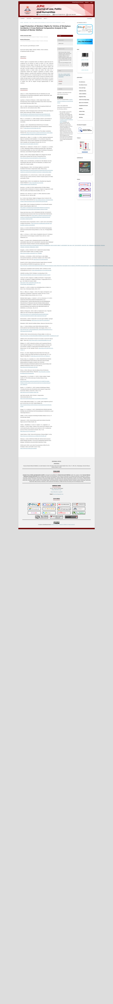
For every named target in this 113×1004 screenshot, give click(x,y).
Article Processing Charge (84, 99)
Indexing (81, 117)
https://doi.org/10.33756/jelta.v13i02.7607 (29, 392)
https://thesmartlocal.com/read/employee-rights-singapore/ (33, 158)
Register (87, 2)
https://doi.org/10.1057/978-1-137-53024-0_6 (40, 356)
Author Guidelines (82, 93)
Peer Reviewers (82, 81)
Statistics (81, 108)
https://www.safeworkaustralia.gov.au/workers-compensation (33, 398)
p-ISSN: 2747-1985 (84, 59)
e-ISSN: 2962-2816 (84, 70)
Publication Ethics (82, 90)
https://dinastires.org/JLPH (56, 491)
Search (89, 18)
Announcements (37, 18)
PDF (60, 35)
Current (22, 18)
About (45, 18)
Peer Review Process (83, 84)
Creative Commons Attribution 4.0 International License (65, 101)
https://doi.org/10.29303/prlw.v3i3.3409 (29, 367)
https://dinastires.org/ (56, 489)
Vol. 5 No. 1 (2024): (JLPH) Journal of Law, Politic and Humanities (45, 22)
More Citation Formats (64, 65)
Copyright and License (83, 105)
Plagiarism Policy (82, 96)
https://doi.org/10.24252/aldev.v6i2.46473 (29, 143)
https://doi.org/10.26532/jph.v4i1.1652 (32, 128)
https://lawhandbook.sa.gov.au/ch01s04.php (41, 270)
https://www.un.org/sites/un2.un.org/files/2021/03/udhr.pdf (33, 436)
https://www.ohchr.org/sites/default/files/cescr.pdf (40, 340)
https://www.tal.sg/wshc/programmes (28, 448)
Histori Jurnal (81, 114)
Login (91, 2)
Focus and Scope (82, 87)
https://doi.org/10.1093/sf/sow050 (40, 259)
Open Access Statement (83, 102)
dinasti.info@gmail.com (58, 494)
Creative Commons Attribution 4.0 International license (66, 121)
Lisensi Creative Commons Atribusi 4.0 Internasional (63, 524)
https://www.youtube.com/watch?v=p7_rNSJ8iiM (31, 253)
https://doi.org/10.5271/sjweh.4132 (27, 431)
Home (21, 22)
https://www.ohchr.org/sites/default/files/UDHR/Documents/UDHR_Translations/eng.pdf (39, 335)
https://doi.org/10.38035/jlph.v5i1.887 (31, 45)
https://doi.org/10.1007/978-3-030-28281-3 (41, 320)
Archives (29, 18)
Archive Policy (82, 111)
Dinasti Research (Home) (77, 2)
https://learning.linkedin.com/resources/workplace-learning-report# (35, 274)
